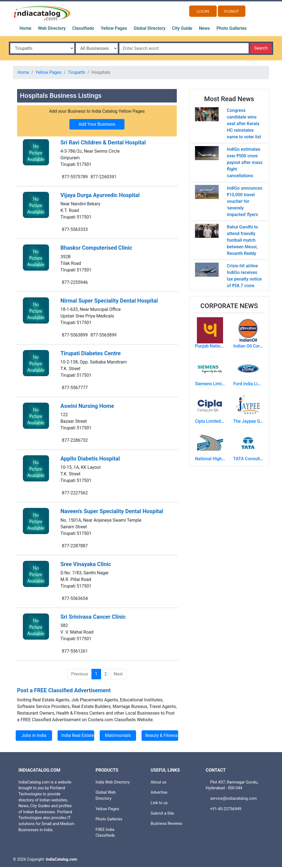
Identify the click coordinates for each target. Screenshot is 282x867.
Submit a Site (162, 813)
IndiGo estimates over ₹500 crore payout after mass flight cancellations (244, 162)
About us (158, 782)
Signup (231, 11)
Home (25, 28)
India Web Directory (113, 782)
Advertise (159, 792)
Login (203, 11)
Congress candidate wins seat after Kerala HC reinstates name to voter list (244, 123)
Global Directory (150, 28)
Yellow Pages (114, 28)
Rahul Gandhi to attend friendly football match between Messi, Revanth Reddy (242, 240)
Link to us (159, 803)
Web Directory (52, 28)
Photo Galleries (231, 28)
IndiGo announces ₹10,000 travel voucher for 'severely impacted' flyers (244, 201)
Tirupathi (76, 72)
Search (261, 48)
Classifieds (83, 28)
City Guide (182, 28)
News (204, 28)
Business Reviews (166, 823)
